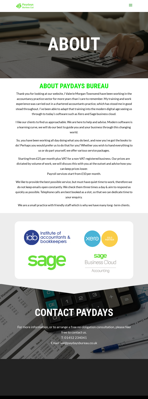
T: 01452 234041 (74, 338)
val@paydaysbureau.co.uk (78, 343)
